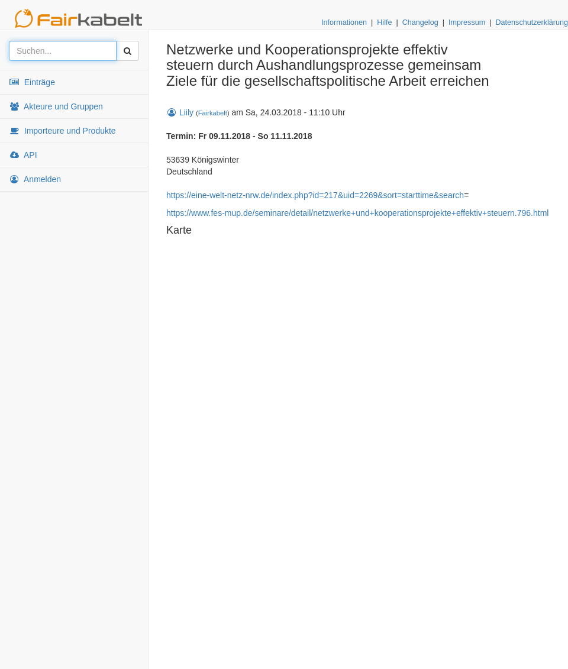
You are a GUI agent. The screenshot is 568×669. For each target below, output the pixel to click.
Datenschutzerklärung (531, 22)
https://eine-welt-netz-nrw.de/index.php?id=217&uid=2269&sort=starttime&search (315, 195)
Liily (179, 112)
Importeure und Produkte (62, 130)
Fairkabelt (212, 113)
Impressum (466, 22)
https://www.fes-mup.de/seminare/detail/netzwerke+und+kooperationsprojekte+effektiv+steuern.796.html (357, 213)
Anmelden (35, 179)
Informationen (344, 22)
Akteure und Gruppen (56, 106)
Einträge (32, 82)
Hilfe (384, 22)
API (23, 155)
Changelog (420, 22)
